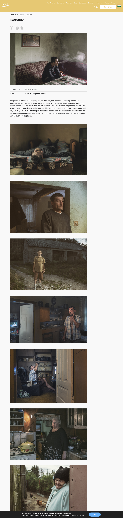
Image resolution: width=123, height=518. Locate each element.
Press (113, 3)
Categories (61, 3)
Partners (91, 3)
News (107, 3)
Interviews (99, 3)
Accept (94, 514)
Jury (75, 3)
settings (82, 516)
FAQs (96, 7)
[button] (11, 28)
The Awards (51, 3)
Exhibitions (83, 3)
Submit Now (108, 7)
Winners (69, 3)
